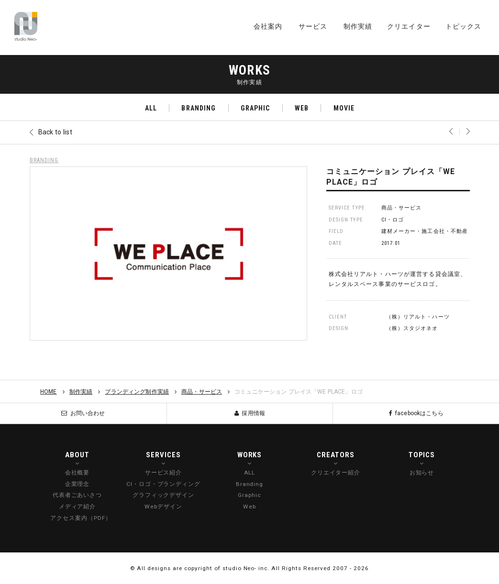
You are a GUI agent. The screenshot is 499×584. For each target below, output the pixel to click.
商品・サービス (401, 208)
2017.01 (391, 243)
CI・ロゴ (392, 220)
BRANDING (198, 108)
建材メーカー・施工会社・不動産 (424, 231)
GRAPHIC (255, 108)
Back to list (55, 132)
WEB (302, 108)
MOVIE (344, 108)
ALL (151, 108)
